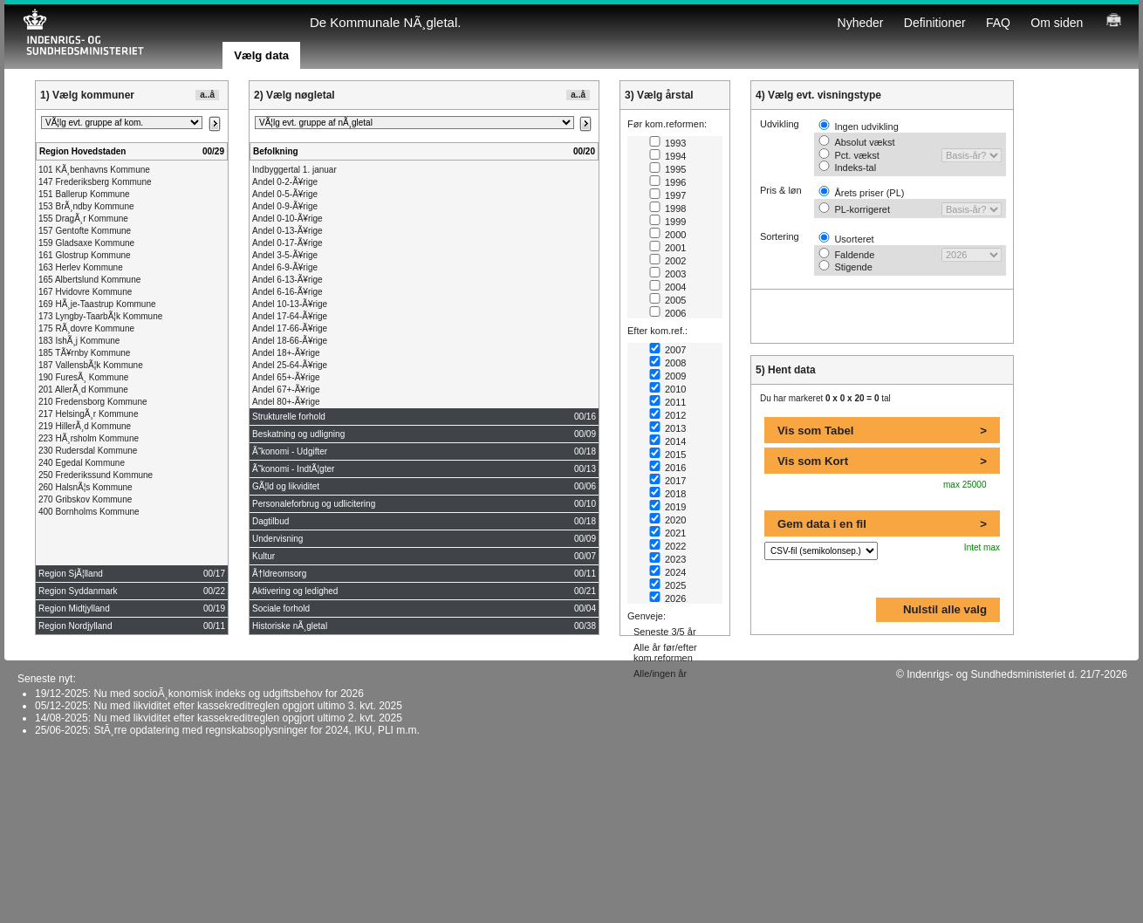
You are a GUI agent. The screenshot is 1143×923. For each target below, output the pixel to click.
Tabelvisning (55, 57)
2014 (667, 441)
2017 (667, 480)
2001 (667, 248)
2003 (667, 274)
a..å (207, 94)
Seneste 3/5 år (664, 631)
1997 (667, 195)
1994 (667, 156)
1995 (667, 169)
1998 (667, 208)
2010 (667, 389)
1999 (667, 221)
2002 (667, 261)
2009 (667, 376)
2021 (667, 533)
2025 (667, 585)
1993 (667, 143)
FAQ (998, 23)
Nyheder (861, 23)
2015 (667, 454)
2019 (667, 507)
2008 (667, 363)
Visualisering (56, 67)
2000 (667, 234)
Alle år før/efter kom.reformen (665, 652)
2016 (667, 467)
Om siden (1056, 23)
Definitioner (935, 23)
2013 (667, 428)
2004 (667, 287)
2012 (667, 415)
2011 (667, 402)
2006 (667, 313)
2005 (667, 300)
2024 (667, 572)
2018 (667, 494)
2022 (667, 546)
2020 (667, 520)
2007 (667, 350)
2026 (667, 598)
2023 (667, 559)
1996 (667, 182)
